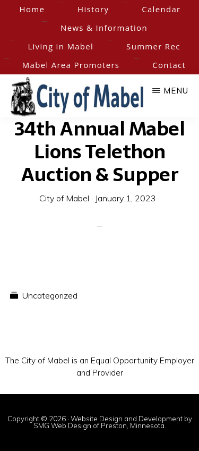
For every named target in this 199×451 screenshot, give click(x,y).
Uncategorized (49, 295)
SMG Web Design (62, 425)
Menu (175, 91)
